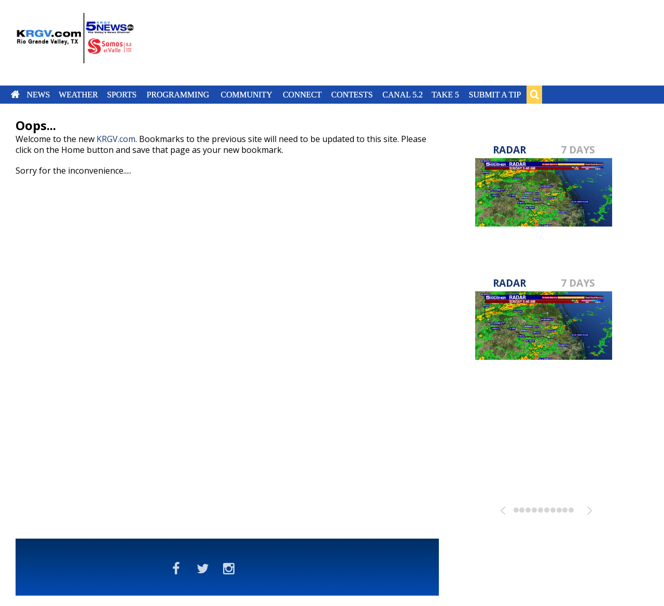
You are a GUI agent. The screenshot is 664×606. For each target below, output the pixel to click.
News (38, 94)
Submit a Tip (494, 94)
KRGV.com (115, 139)
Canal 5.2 (402, 94)
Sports (121, 94)
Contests (351, 94)
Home (15, 94)
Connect (302, 94)
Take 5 (445, 94)
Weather (78, 94)
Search (534, 94)
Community (246, 94)
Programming (178, 94)
